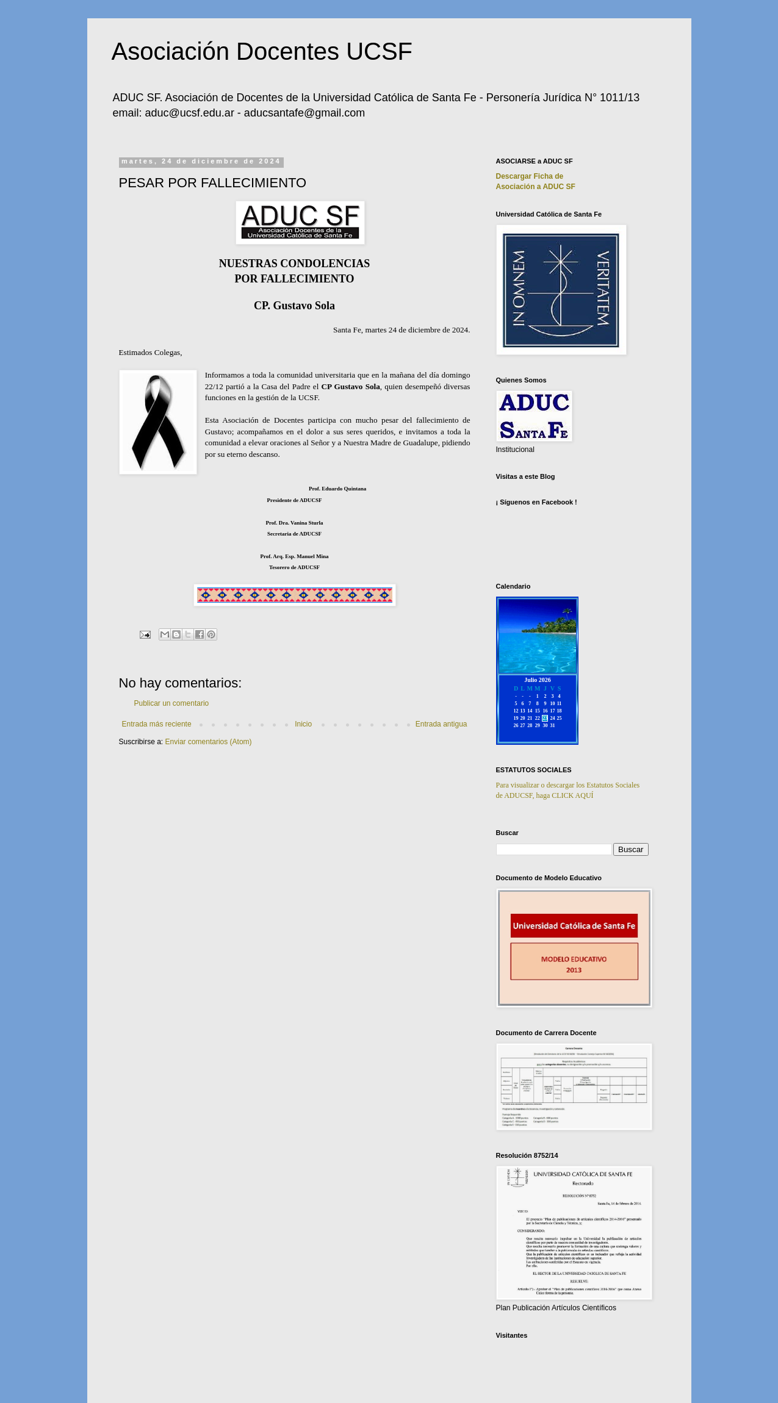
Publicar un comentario (171, 703)
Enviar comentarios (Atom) (208, 741)
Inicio (303, 724)
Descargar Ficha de (530, 176)
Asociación (535, 186)
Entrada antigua (441, 724)
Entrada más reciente (157, 724)
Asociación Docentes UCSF (262, 51)
